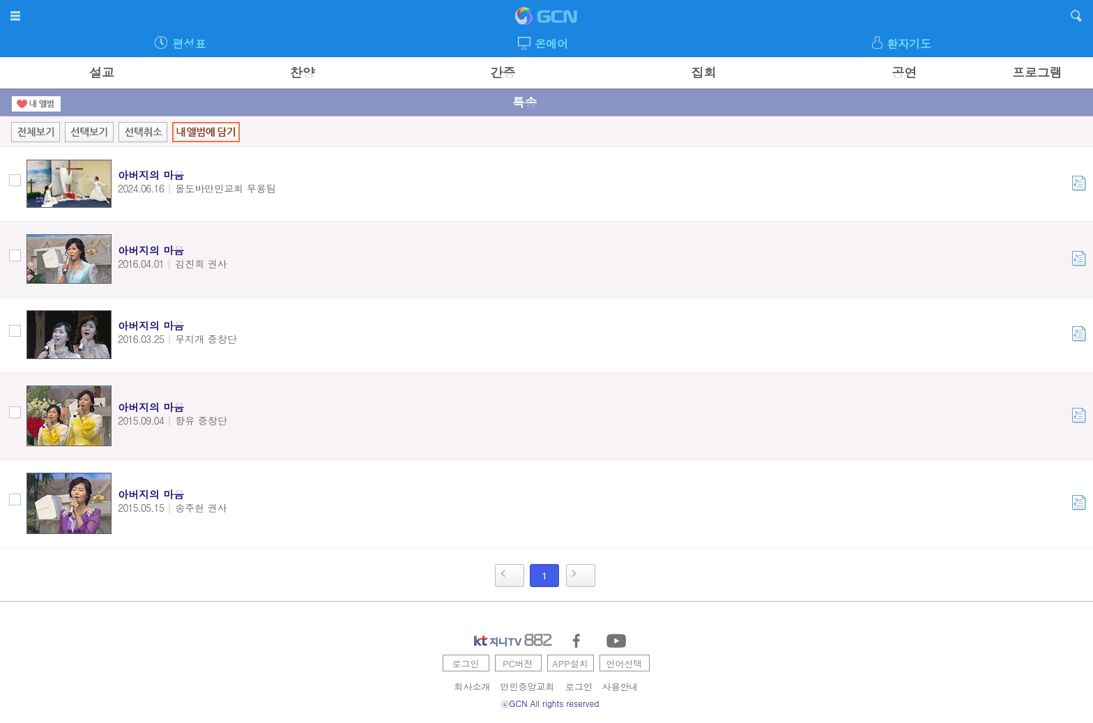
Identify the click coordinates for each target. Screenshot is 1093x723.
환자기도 (909, 44)
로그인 (466, 663)
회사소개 (472, 686)
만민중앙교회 (527, 686)
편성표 (189, 44)
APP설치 (570, 663)
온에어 (551, 44)
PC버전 (518, 663)
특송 (524, 102)
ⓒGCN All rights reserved (550, 703)
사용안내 (620, 686)
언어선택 (624, 663)
